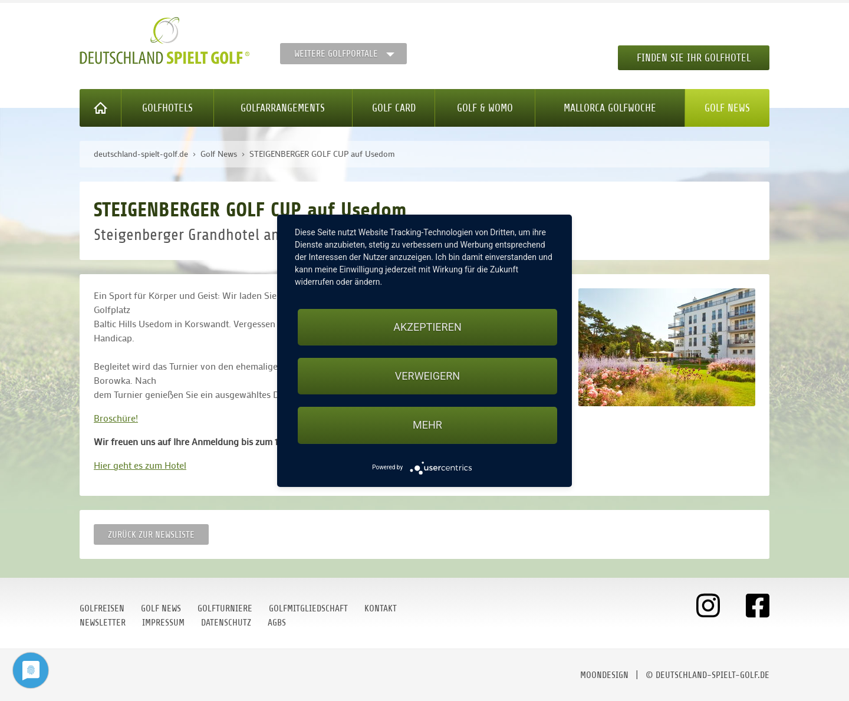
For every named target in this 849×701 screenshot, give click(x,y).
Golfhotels (167, 108)
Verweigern (427, 376)
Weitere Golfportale (336, 53)
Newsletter (103, 622)
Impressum (163, 622)
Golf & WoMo (485, 108)
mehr (427, 425)
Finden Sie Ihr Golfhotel (694, 58)
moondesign (604, 675)
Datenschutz (226, 622)
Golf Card (394, 108)
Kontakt (380, 608)
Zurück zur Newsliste (151, 534)
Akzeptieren (427, 327)
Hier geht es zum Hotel (140, 465)
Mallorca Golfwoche (610, 108)
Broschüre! (116, 418)
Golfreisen (102, 608)
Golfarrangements (283, 108)
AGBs (277, 622)
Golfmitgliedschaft (308, 608)
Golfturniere (225, 608)
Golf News (727, 108)
